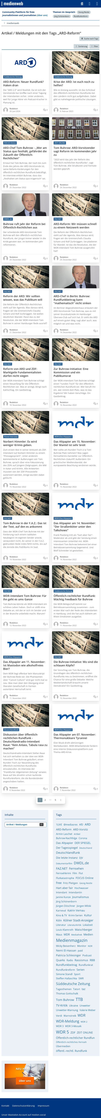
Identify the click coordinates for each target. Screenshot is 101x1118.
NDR (90, 946)
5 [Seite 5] (55, 799)
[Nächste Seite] (61, 800)
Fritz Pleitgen (70, 883)
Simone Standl (64, 974)
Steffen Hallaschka (66, 978)
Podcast (87, 955)
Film (74, 873)
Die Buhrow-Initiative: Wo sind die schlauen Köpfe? (76, 663)
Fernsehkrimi (63, 873)
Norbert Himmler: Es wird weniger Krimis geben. (20, 443)
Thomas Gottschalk (67, 993)
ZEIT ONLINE (85, 1032)
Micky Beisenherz (66, 946)
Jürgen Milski (84, 906)
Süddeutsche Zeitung (73, 983)
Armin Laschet (64, 834)
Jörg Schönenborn (61, 16)
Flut (81, 873)
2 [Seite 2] (45, 799)
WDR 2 (84, 1021)
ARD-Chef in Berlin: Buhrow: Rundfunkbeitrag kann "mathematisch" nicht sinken (72, 299)
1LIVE (59, 824)
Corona (83, 838)
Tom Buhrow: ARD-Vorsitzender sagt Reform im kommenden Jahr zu (75, 151)
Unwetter (85, 1005)
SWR (81, 978)
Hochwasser (81, 888)
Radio (70, 960)
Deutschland (85, 847)
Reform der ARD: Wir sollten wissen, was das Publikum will (22, 297)
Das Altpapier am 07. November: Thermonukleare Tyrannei (75, 736)
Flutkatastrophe (65, 878)
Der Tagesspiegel (67, 847)
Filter (94, 46)
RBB (92, 960)
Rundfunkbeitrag (66, 965)
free (59, 883)
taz (83, 989)
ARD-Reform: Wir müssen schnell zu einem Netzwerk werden (75, 225)
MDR (67, 934)
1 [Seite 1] (40, 799)
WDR (81, 1015)
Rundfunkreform (81, 16)
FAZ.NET (61, 868)
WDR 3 (60, 1026)
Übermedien (63, 1046)
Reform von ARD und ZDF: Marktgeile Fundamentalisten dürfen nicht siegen (22, 372)
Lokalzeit (88, 925)
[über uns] (42, 15)
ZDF (73, 1032)
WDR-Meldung (67, 1021)
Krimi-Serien (76, 915)
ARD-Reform (64, 829)
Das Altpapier (64, 843)
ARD (88, 824)
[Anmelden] (90, 4)
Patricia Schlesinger (68, 955)
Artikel (77, 834)
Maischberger (83, 929)
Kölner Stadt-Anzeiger (78, 920)
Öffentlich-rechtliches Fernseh (71, 1042)
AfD (81, 824)
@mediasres (71, 824)
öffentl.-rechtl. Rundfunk (71, 1051)
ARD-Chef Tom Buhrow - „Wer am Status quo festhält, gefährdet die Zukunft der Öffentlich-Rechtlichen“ (25, 153)
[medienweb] (12, 4)
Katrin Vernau (76, 910)
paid (80, 950)
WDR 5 (62, 1032)
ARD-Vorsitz (80, 829)
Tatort (76, 989)
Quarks (60, 960)
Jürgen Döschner (65, 906)
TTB (79, 999)
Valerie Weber (88, 1010)
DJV (81, 857)
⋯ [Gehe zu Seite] (50, 799)
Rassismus (81, 960)
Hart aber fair (64, 888)
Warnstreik (70, 1015)
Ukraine (73, 1005)
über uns (25, 1079)
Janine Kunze (63, 897)
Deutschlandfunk (68, 853)
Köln (59, 920)
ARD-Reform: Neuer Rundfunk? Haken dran (23, 83)
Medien (88, 934)
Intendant (61, 892)
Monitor (81, 946)
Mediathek (76, 934)
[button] (81, 46)
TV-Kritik (62, 1005)
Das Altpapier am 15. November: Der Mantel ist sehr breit (75, 443)
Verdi (59, 1015)
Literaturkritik (74, 925)
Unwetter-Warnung (67, 1010)
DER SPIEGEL (83, 843)
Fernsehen (76, 868)
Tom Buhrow (65, 1000)
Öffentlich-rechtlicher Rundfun (75, 1038)
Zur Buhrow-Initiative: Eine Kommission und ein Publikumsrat (71, 372)
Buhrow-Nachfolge (66, 838)
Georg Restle (83, 12)
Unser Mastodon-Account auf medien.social (24, 1113)
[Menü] (97, 4)
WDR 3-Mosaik (73, 1026)
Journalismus (80, 897)
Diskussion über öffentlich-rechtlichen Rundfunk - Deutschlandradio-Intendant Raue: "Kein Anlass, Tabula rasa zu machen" (25, 741)
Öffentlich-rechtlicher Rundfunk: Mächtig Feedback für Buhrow (75, 597)
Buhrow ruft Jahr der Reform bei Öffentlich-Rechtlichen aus (24, 225)
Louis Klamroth (64, 929)
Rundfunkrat (86, 965)
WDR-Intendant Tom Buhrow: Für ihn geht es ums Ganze (24, 597)
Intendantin (75, 892)
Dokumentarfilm (64, 863)
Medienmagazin (71, 940)
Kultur (88, 915)
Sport (77, 974)
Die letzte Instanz (67, 857)
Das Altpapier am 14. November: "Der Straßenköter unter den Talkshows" (75, 526)
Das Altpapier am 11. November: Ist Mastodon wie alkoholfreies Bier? (24, 665)
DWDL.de (81, 863)
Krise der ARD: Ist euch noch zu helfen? (74, 83)
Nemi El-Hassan (66, 950)
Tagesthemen (64, 989)
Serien (81, 969)
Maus (59, 934)
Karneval (61, 910)
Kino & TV (61, 915)
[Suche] (82, 4)
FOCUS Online (84, 878)
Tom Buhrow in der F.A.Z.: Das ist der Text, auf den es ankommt (24, 524)
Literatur (61, 925)
